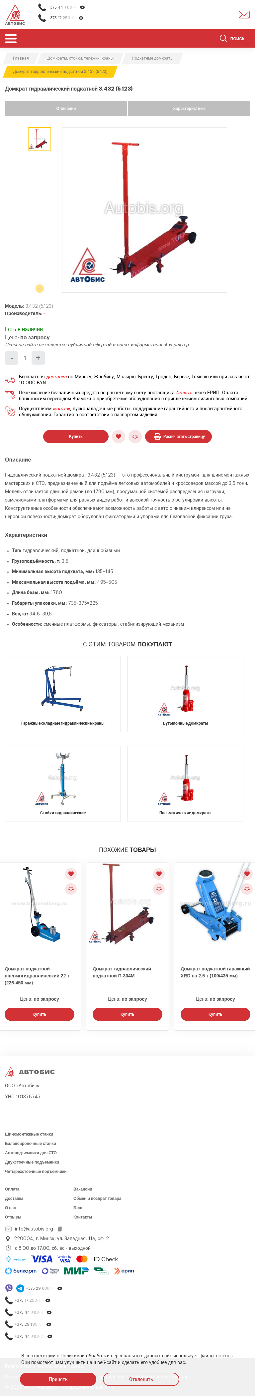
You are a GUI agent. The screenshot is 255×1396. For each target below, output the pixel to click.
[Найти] (223, 39)
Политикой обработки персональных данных (110, 1356)
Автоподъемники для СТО (31, 1153)
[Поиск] (235, 39)
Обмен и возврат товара (97, 1199)
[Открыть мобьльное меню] (11, 38)
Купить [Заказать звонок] (39, 1014)
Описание (66, 109)
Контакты (82, 1217)
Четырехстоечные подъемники (36, 1172)
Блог (78, 1208)
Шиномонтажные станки (29, 1134)
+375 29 (44, 1288)
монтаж (61, 409)
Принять (58, 1379)
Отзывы (13, 1217)
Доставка (14, 1199)
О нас (10, 1208)
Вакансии (82, 1189)
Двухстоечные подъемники (32, 1162)
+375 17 (66, 18)
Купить (76, 437)
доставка (56, 377)
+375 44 (66, 7)
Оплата (184, 393)
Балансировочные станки (30, 1144)
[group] (144, 210)
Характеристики (189, 109)
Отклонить (141, 1379)
